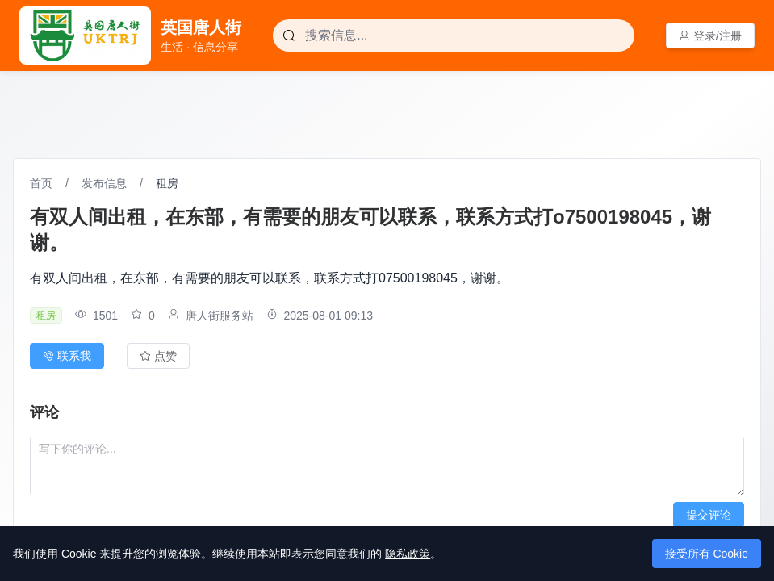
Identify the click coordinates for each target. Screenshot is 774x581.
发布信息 (104, 183)
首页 (41, 183)
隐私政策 (407, 553)
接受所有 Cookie (706, 553)
